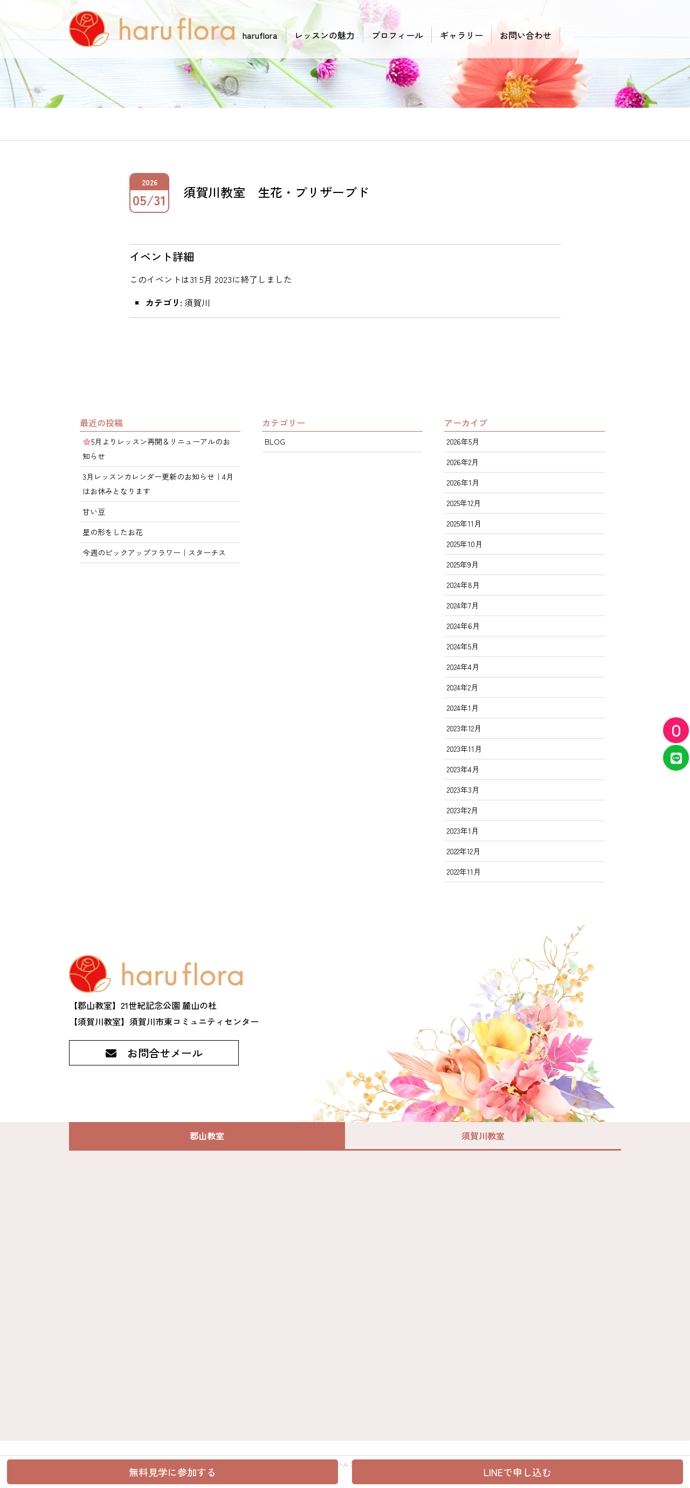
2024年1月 (463, 707)
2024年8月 (463, 584)
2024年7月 (463, 605)
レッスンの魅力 (324, 35)
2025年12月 (464, 502)
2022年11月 (464, 871)
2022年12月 (463, 851)
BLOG (275, 441)
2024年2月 (462, 687)
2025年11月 (464, 523)
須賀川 (197, 302)
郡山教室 (207, 1135)
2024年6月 (463, 625)
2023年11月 (464, 748)
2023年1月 (463, 830)
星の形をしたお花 (112, 532)
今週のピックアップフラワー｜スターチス (154, 552)
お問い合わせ (525, 35)
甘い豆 (93, 511)
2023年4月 (463, 769)
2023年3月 (463, 789)
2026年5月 (463, 441)
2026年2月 (463, 461)
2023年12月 (464, 728)
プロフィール (397, 35)
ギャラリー (461, 35)
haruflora (260, 35)
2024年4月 (463, 666)
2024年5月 (463, 646)
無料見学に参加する (172, 1472)
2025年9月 (463, 564)
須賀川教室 (483, 1135)
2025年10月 (464, 543)
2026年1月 (463, 482)
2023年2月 (462, 810)
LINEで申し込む (517, 1472)
